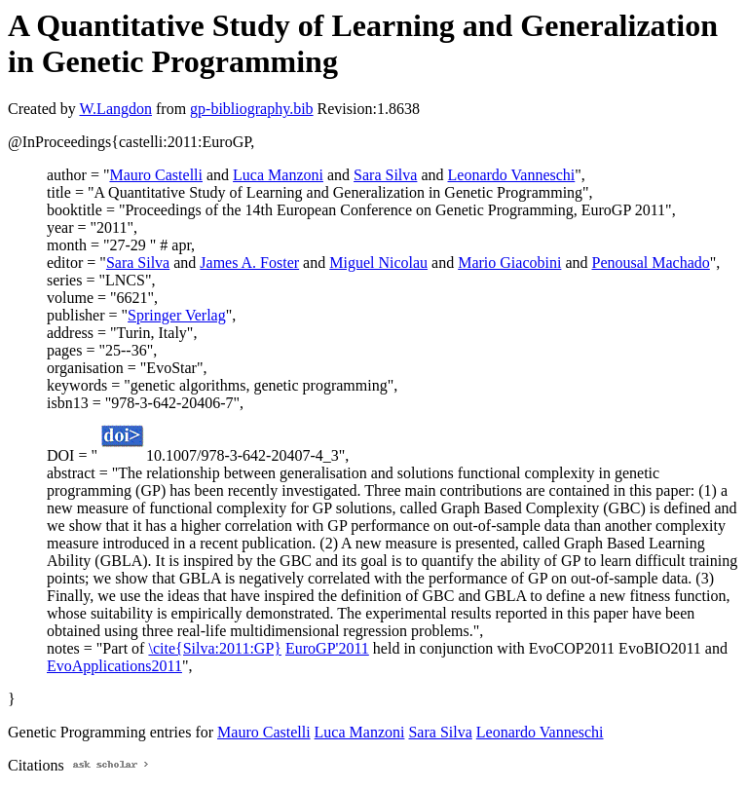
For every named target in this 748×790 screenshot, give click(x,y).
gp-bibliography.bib (252, 108)
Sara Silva (385, 175)
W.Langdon (115, 108)
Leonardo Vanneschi (512, 175)
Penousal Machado (651, 262)
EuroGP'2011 (327, 648)
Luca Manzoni (278, 175)
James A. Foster (249, 262)
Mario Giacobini (509, 262)
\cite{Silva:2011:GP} (214, 648)
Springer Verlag (177, 315)
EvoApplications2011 (114, 666)
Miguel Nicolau (378, 262)
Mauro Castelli (156, 175)
